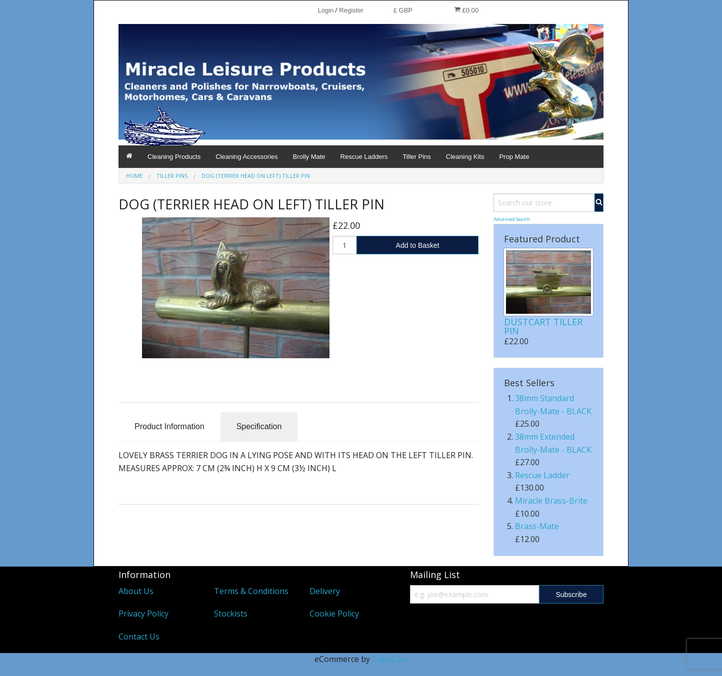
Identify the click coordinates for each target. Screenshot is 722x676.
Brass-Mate (537, 526)
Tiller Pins (416, 156)
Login (326, 10)
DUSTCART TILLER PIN (543, 326)
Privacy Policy (143, 613)
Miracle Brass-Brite (551, 500)
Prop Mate (514, 156)
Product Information (169, 426)
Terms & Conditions (251, 591)
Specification (259, 426)
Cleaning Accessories (247, 156)
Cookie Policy (334, 613)
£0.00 (466, 10)
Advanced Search (512, 219)
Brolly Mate (309, 156)
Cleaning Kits (465, 156)
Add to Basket (418, 245)
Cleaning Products (174, 156)
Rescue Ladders (364, 156)
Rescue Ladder (542, 475)
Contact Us (139, 636)
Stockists (231, 613)
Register (351, 10)
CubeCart (390, 659)
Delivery (325, 591)
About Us (136, 591)
